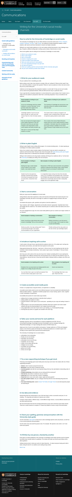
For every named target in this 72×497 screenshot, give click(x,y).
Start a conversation (26, 57)
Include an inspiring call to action (29, 59)
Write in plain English (26, 55)
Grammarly (24, 157)
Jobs (39, 483)
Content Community (7, 70)
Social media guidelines (16, 10)
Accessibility (5, 484)
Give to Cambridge (42, 481)
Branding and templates (8, 59)
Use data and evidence (27, 65)
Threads (39, 43)
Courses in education (25, 489)
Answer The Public (43, 381)
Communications (6, 32)
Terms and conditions (7, 491)
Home (2, 10)
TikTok (60, 41)
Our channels (27, 21)
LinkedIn (22, 43)
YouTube (32, 43)
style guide (31, 419)
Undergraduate (23, 477)
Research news (59, 477)
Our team (17, 21)
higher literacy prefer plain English (61, 152)
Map (39, 485)
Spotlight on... (59, 483)
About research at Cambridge (63, 479)
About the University (29, 3)
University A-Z (5, 492)
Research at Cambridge (38, 3)
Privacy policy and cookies (8, 488)
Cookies (58, 461)
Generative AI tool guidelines (7, 78)
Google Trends (52, 381)
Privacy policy (59, 464)
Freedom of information (7, 486)
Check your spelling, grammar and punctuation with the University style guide (40, 67)
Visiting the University (43, 487)
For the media (46, 21)
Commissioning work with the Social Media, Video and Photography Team (8, 65)
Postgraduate (23, 479)
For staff (7, 10)
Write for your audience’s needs (29, 54)
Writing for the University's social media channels (8, 45)
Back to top (22, 447)
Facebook (26, 43)
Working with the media (8, 74)
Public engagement (60, 481)
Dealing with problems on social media (8, 54)
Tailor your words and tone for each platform (32, 62)
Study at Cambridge (21, 3)
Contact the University (7, 483)
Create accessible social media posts (30, 60)
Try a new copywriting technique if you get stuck (33, 63)
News (10, 21)
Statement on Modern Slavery (9, 489)
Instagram (64, 41)
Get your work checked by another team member (33, 68)
